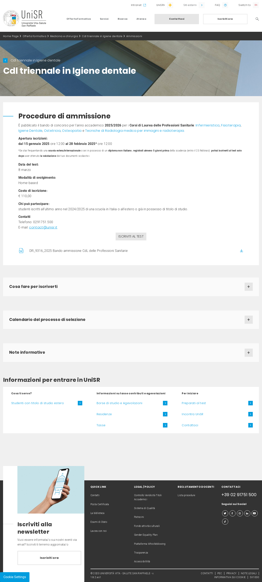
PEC (219, 573)
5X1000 (254, 577)
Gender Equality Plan (146, 534)
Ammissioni (134, 36)
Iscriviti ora (225, 18)
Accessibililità (142, 561)
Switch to (244, 5)
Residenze (104, 414)
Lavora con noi (98, 531)
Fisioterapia (231, 125)
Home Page (11, 36)
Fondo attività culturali (147, 526)
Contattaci (176, 18)
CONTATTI (207, 573)
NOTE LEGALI (249, 573)
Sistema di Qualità (144, 508)
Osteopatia (71, 130)
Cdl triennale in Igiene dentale (102, 36)
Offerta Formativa (79, 18)
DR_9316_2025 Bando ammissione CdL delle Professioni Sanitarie (78, 251)
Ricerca (122, 18)
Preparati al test (194, 403)
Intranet (136, 5)
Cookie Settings (14, 577)
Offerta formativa (34, 36)
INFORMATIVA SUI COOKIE (230, 577)
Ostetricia (52, 130)
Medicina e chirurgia (64, 36)
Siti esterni (189, 5)
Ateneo (141, 18)
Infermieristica (208, 125)
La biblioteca (97, 513)
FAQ (217, 5)
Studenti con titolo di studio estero (37, 403)
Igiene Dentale (30, 130)
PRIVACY (231, 573)
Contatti (94, 495)
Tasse (101, 425)
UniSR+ (160, 5)
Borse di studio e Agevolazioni (119, 403)
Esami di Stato (98, 522)
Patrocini (139, 517)
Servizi (104, 18)
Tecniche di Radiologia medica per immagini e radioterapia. (134, 130)
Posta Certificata (99, 504)
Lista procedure (186, 495)
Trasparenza (141, 552)
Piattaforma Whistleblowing (150, 543)
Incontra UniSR (192, 414)
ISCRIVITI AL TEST (131, 236)
